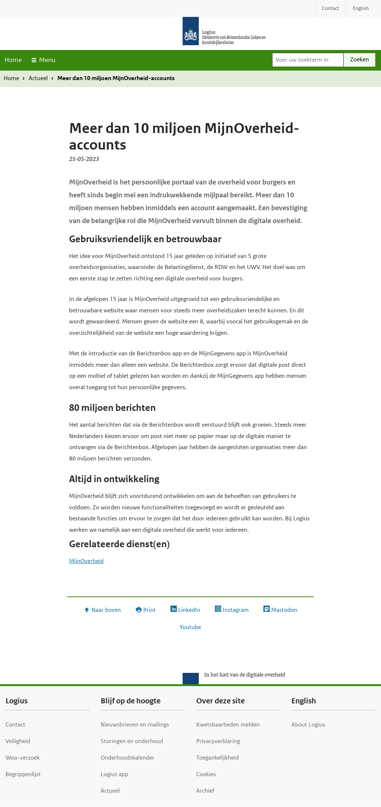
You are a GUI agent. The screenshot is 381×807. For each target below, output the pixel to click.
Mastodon (284, 610)
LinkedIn (189, 610)
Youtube (190, 627)
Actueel (38, 78)
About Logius (308, 724)
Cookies (206, 774)
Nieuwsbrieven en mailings (135, 724)
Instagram (236, 610)
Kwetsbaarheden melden (228, 724)
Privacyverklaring (218, 741)
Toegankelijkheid (217, 757)
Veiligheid (18, 741)
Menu (47, 60)
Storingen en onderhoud (132, 741)
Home (13, 60)
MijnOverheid (86, 561)
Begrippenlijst (23, 774)
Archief (205, 791)
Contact (15, 724)
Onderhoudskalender (127, 757)
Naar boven (106, 610)
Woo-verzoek (23, 757)
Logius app (114, 774)
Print (149, 610)
